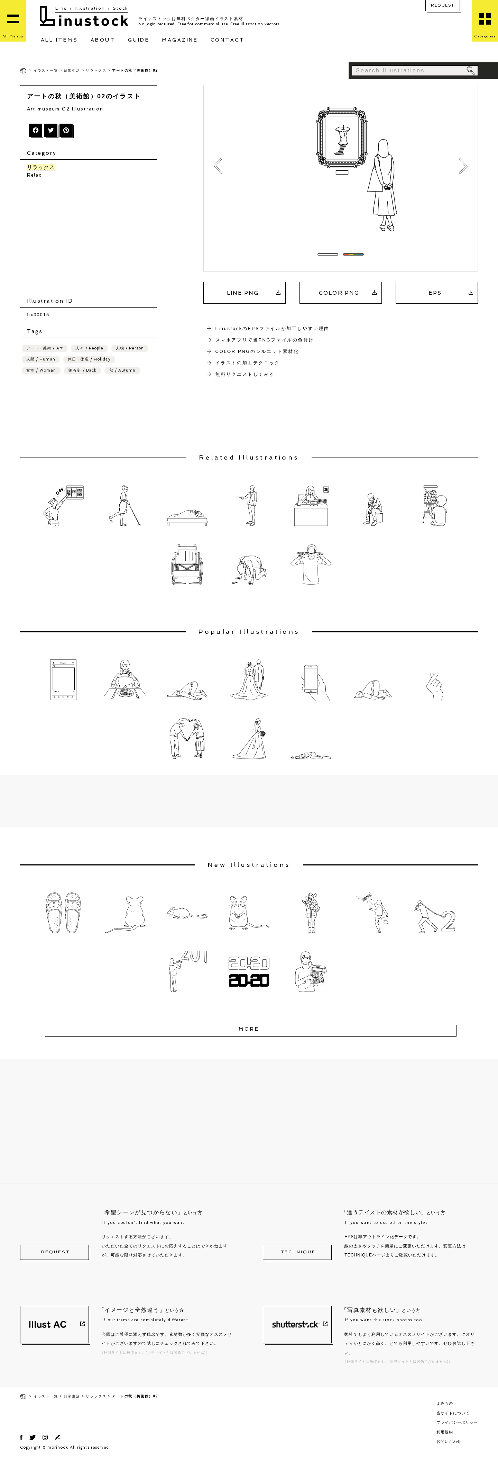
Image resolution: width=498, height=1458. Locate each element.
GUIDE (139, 40)
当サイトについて (453, 1413)
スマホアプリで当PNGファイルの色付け (264, 340)
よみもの (444, 1403)
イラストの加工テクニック (247, 362)
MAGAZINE (180, 40)
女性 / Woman (41, 370)
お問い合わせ (448, 1441)
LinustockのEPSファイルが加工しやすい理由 (272, 328)
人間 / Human (40, 359)
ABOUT (103, 40)
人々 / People (89, 348)
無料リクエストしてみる (245, 374)
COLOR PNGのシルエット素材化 (257, 351)
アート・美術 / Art (44, 348)
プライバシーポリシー (457, 1422)
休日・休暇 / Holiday (89, 359)
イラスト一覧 (46, 70)
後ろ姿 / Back (82, 370)
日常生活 (72, 70)
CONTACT (228, 40)
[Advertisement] (92, 237)
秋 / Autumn (122, 370)
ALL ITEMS (59, 40)
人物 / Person (130, 348)
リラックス (96, 70)
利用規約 (444, 1432)
